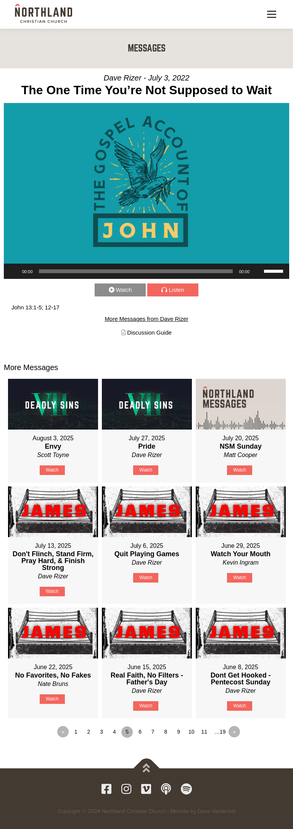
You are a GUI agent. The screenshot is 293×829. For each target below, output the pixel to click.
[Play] (14, 271)
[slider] (136, 271)
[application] (146, 271)
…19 (220, 732)
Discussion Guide (149, 332)
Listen (176, 290)
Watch (124, 290)
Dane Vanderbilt (216, 811)
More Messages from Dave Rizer (146, 319)
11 (204, 732)
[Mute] (258, 271)
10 (191, 732)
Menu (271, 14)
